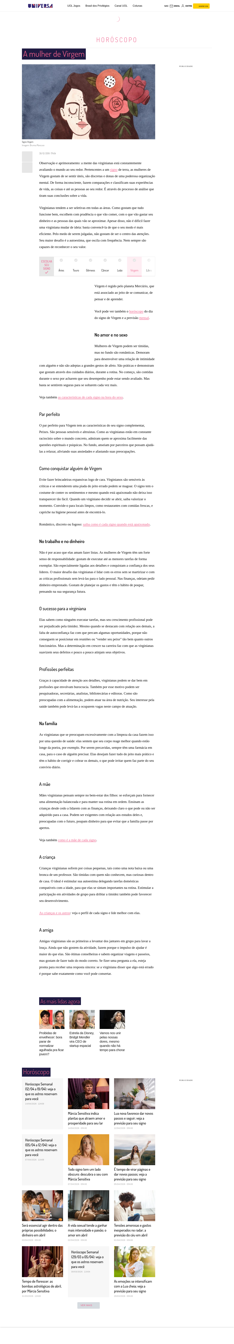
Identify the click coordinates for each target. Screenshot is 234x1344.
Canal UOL (121, 5)
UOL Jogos (73, 5)
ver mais (89, 1320)
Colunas (137, 5)
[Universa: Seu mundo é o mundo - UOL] (40, 6)
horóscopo (136, 311)
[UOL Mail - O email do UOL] (174, 6)
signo (113, 169)
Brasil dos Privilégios (97, 5)
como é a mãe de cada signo (77, 840)
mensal (144, 318)
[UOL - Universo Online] (55, 6)
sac (166, 6)
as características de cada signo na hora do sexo (90, 397)
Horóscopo (116, 39)
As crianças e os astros (54, 913)
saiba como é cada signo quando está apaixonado (116, 524)
